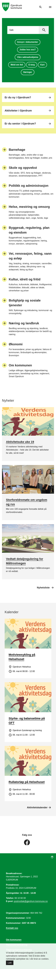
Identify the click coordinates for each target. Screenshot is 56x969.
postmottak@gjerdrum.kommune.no (31, 901)
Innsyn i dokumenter (27, 42)
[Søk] (44, 30)
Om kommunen (13, 940)
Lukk (10, 963)
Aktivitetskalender (39, 807)
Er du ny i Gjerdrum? (28, 97)
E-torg (32, 65)
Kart (42, 65)
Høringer (27, 72)
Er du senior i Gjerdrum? (28, 123)
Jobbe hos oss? (28, 49)
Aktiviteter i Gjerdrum (28, 110)
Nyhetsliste (43, 587)
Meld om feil (17, 65)
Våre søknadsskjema (27, 57)
